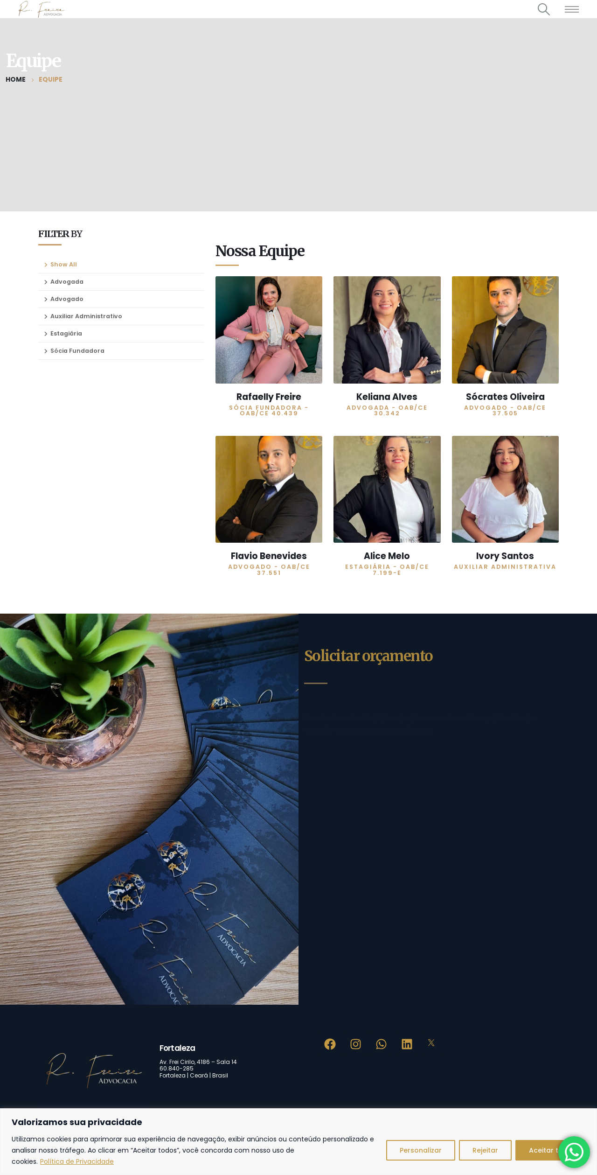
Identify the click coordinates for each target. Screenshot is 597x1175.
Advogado (66, 299)
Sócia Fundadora (77, 351)
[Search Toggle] (544, 9)
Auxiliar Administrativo (86, 316)
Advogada (66, 282)
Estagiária (66, 333)
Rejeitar (485, 1150)
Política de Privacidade (77, 1161)
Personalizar (421, 1150)
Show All (63, 264)
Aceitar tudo (550, 1150)
